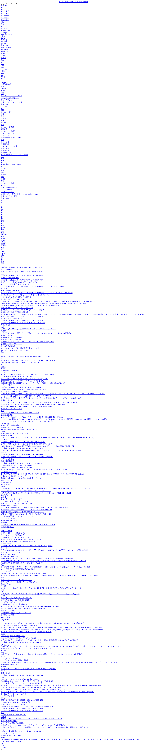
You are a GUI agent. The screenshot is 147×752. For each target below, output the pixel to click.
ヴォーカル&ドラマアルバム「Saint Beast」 (16, 598)
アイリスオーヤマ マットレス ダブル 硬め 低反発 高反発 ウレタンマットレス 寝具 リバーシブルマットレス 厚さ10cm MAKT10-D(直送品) (51, 685)
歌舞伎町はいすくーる (9, 520)
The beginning (5, 423)
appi (2, 327)
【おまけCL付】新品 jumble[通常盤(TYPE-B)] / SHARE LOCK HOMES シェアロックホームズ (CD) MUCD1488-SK (42, 450)
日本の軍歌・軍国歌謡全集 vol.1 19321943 (16, 613)
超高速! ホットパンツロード (11, 735)
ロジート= (4, 548)
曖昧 (2, 263)
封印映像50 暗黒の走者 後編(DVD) (13, 715)
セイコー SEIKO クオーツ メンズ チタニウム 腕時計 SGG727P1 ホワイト (27, 444)
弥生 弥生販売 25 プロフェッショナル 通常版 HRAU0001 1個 (23, 608)
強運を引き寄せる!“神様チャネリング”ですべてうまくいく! (22, 512)
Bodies (3, 487)
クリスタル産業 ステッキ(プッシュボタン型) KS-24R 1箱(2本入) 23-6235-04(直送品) (31, 687)
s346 (2, 64)
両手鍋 (3, 586)
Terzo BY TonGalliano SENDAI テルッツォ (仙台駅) (19, 638)
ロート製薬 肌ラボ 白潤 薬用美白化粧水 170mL (18, 569)
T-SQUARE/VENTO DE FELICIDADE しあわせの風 (19, 625)
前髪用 (3, 667)
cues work (4, 82)
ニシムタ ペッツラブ (9, 733)
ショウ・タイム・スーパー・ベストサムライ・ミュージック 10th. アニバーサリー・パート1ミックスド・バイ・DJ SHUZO (45, 488)
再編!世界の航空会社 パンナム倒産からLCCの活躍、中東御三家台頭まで (27, 406)
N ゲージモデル (6, 480)
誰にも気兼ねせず (7, 269)
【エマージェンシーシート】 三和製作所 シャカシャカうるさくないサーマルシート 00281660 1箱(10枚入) (39, 402)
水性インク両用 (6, 531)
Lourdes (3, 644)
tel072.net (4, 43)
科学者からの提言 (7, 459)
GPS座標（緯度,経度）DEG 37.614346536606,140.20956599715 (23, 323)
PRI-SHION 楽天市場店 (9, 505)
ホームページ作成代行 (9, 131)
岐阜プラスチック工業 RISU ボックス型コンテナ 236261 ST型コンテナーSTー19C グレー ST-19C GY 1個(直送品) (42, 654)
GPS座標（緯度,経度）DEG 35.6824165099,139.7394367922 (22, 463)
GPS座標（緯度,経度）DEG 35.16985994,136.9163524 (20, 413)
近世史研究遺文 (6, 335)
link (2, 7)
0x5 (2, 257)
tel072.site (4, 49)
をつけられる (6, 325)
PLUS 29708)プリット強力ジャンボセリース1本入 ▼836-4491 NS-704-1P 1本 (28, 360)
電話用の (4, 522)
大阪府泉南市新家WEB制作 (11, 138)
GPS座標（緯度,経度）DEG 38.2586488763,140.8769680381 (22, 711)
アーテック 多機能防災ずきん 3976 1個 (15, 284)
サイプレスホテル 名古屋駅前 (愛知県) (15, 660)
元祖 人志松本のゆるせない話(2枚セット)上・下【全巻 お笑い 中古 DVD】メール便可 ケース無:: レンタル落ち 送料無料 (45, 550)
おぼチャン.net (6, 47)
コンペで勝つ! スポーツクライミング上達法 (17, 376)
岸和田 (3, 118)
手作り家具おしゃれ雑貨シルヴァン (14, 533)
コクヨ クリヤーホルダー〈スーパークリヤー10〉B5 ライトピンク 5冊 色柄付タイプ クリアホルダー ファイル (41, 588)
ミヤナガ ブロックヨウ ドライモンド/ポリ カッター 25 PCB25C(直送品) (27, 421)
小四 (2, 621)
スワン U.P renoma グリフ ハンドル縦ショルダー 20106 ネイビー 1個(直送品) (28, 669)
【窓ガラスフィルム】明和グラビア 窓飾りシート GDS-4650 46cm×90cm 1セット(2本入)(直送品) (36, 333)
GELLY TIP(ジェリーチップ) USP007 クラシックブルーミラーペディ (26, 491)
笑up (2, 86)
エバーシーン (6, 544)
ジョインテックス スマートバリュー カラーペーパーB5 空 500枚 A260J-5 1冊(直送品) (32, 417)
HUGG (3, 747)
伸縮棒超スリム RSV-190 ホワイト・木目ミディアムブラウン (23, 563)
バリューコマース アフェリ (11, 102)
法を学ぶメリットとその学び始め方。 (15, 604)
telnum (3, 244)
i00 (2, 249)
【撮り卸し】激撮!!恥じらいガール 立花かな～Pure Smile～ (22, 731)
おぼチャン (5, 246)
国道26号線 (5, 144)
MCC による (5, 617)
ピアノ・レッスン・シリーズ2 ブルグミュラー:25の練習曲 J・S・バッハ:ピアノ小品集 (32, 286)
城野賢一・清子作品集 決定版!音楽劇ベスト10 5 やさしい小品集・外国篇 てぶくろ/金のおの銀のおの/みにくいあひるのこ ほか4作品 (49, 575)
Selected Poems (6, 584)
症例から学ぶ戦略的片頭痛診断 (12, 723)
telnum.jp (4, 39)
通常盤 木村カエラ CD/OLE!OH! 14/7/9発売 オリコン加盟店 (22, 381)
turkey (3, 77)
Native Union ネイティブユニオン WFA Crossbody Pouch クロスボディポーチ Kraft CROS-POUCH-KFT (37, 446)
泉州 (2, 116)
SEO (2, 110)
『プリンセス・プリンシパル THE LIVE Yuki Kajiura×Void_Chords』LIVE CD (28, 329)
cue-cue (3, 253)
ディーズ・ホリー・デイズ (10, 552)
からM (3, 354)
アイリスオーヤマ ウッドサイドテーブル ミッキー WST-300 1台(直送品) (27, 457)
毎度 (2, 140)
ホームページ (6, 112)
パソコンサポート (7, 133)
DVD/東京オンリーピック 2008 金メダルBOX (17, 467)
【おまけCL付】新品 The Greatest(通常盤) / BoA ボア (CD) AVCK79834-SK (27, 396)
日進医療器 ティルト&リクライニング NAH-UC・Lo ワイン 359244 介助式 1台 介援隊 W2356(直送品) (37, 559)
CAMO (3, 717)
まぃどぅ (4, 28)
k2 (1, 62)
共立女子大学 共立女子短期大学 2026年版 (16, 297)
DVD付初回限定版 (7, 461)
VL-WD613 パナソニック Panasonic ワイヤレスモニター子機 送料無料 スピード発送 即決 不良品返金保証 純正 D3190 (43, 561)
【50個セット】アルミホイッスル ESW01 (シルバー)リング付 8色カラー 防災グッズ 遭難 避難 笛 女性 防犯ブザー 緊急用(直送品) (48, 301)
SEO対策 (4, 129)
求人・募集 (5, 148)
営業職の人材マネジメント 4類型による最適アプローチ (21, 478)
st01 (2, 592)
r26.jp (3, 38)
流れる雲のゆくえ (7, 495)
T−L (2, 274)
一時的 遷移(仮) (6, 84)
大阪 (2, 114)
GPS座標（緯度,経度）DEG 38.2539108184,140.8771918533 (22, 642)
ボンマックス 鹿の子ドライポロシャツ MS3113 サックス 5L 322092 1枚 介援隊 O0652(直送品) (35, 507)
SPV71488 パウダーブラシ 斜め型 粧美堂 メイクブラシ (21, 348)
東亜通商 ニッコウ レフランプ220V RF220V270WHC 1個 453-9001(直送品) (27, 342)
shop (2, 92)
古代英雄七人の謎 (7, 615)
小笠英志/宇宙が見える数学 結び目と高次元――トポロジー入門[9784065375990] (30, 305)
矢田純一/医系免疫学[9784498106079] (14, 312)
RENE (3, 656)
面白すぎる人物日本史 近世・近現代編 (15, 391)
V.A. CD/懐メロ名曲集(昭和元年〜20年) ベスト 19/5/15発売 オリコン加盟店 (28, 525)
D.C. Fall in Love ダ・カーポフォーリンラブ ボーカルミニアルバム (25, 295)
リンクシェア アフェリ (10, 98)
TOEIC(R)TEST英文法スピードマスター (15, 501)
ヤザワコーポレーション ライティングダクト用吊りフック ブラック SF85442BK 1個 (31, 719)
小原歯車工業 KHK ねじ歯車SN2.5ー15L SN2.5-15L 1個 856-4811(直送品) (27, 546)
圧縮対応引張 (6, 484)
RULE (3, 634)
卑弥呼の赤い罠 (6, 435)
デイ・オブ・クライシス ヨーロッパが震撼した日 (19, 582)
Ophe (2, 745)
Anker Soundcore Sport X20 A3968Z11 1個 (15, 702)
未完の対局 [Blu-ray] (8, 554)
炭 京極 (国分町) (7, 415)
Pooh (2, 677)
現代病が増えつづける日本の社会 (13, 427)
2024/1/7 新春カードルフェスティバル (14, 155)
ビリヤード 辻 (6, 153)
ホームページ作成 (7, 127)
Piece (2, 565)
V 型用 (3, 452)
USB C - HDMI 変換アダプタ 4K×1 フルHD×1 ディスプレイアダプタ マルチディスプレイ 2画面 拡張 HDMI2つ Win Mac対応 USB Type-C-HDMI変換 (54, 419)
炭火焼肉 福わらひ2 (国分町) (11, 337)
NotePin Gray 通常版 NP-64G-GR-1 (13, 636)
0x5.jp (3, 240)
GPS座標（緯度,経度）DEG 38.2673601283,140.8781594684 (22, 455)
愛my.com (4, 45)
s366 (2, 65)
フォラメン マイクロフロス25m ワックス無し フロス (20, 282)
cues (2, 251)
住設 (2, 22)
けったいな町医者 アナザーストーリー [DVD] (17, 516)
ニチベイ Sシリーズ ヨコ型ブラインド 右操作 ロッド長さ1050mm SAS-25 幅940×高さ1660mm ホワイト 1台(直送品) (42, 623)
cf (1, 80)
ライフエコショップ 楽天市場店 (12, 535)
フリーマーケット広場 (9, 146)
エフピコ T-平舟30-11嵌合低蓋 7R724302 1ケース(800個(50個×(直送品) (26, 632)
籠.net (3, 53)
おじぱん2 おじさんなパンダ (11, 602)
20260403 (4, 6)
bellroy (3, 367)
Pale (2, 729)
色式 (2, 578)
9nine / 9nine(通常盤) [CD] (10, 290)
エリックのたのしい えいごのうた (13, 704)
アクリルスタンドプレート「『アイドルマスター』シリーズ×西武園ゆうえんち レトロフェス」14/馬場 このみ (41, 398)
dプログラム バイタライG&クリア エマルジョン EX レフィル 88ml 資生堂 (28, 374)
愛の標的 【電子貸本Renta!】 (11, 344)
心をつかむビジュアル (9, 472)
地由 (2, 365)
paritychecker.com (7, 34)
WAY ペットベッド (8, 611)
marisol (3, 497)
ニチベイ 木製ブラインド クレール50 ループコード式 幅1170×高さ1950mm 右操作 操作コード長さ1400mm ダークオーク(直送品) (47, 692)
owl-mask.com (6, 30)
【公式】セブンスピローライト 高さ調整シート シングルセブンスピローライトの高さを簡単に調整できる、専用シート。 (45, 727)
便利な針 (4, 352)
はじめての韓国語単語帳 (10, 278)
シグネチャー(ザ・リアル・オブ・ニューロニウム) (19, 537)
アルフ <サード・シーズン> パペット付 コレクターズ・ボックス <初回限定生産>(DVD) (33, 689)
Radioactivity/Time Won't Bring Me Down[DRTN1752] (19, 429)
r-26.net (3, 36)
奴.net (3, 56)
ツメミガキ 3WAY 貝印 (9, 721)
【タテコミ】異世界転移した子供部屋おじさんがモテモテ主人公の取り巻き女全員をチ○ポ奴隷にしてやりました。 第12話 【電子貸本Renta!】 (53, 630)
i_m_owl (4, 69)
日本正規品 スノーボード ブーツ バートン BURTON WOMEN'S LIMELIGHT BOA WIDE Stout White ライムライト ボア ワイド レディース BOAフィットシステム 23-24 (61, 646)
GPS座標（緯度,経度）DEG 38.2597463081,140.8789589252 (22, 700)
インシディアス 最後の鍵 (10, 658)
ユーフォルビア (6, 571)
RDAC (3, 698)
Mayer (3, 372)
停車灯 (3, 331)
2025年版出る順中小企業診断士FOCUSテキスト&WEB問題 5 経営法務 (26, 510)
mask (2, 78)
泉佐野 (3, 123)
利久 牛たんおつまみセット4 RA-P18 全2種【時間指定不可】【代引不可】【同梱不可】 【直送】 (36, 493)
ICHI (2, 590)
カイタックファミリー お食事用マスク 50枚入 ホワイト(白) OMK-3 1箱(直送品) (30, 606)
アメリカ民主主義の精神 (10, 425)
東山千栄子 (5, 11)
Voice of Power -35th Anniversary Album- (15, 350)
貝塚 (2, 120)
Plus (2, 713)
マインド (4, 26)
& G (2, 411)
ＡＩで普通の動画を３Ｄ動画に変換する (73, 2)
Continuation (5, 619)
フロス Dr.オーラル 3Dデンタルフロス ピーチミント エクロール (24, 310)
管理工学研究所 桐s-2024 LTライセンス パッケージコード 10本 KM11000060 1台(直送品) (33, 383)
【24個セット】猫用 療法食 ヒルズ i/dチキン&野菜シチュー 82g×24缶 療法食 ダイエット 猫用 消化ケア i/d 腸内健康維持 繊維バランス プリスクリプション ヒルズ (60, 662)
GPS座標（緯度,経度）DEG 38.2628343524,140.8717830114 (22, 675)
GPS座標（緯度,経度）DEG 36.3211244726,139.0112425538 (22, 276)
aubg (2, 255)
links (2, 157)
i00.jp (3, 90)
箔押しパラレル (6, 400)
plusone (3, 650)
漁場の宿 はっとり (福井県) (11, 339)
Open (2, 744)
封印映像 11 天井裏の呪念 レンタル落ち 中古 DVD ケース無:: (23, 442)
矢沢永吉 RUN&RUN (8, 346)
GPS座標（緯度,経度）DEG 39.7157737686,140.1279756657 (22, 280)
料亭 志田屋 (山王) (7, 527)
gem (2, 73)
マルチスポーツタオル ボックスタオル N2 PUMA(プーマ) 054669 (24, 379)
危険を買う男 (6, 673)
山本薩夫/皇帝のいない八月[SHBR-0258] (15, 600)
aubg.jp (3, 88)
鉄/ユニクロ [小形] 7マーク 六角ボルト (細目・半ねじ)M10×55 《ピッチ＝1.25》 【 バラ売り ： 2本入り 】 (40, 594)
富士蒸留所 (5, 288)
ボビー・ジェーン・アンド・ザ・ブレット (16, 580)
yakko (3, 67)
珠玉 (2, 60)
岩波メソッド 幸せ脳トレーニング (13, 476)
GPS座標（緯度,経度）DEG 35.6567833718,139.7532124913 (22, 708)
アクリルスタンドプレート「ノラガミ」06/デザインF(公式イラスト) (26, 648)
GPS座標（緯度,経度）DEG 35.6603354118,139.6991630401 (22, 387)
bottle (3, 368)
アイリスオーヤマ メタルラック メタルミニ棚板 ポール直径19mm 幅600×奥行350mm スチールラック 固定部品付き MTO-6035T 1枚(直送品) (51, 627)
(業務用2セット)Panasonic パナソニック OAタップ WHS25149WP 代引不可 (28, 706)
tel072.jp (4, 41)
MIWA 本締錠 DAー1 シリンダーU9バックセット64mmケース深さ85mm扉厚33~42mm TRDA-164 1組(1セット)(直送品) (43, 303)
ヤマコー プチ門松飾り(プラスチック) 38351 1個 (18, 541)
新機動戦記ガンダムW (9, 370)
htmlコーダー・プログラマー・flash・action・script (19, 194)
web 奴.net (4, 51)
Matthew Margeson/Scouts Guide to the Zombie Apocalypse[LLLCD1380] (25, 356)
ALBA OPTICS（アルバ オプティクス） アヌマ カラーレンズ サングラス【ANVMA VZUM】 (34, 469)
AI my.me (4, 32)
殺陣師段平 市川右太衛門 (10, 664)
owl (2, 75)
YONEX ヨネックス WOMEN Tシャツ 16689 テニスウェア (22, 539)
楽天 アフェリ (6, 100)
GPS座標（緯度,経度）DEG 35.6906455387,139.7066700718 (22, 267)
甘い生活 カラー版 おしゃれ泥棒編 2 (14, 694)
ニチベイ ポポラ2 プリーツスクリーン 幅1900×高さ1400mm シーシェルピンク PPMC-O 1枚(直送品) (37, 293)
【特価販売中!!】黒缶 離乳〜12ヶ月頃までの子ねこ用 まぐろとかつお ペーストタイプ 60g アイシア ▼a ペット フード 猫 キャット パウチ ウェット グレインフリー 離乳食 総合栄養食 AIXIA (70, 739)
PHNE (3, 737)
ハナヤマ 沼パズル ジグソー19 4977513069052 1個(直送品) (22, 683)
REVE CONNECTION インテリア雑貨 (14, 433)
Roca (2, 652)
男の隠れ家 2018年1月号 (9, 556)
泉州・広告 (5, 142)
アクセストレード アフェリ (11, 96)
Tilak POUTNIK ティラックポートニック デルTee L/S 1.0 (21, 362)
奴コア (3, 58)
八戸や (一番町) (6, 385)
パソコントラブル (7, 135)
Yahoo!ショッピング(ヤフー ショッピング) (16, 503)
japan (2, 529)
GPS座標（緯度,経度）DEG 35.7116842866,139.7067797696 (22, 448)
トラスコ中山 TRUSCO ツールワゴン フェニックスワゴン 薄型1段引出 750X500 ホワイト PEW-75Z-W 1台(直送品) (42, 474)
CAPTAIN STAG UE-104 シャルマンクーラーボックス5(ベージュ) (24, 389)
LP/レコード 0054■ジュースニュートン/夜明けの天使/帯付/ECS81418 (26, 514)
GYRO (3, 431)
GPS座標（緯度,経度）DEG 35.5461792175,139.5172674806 (22, 320)
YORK (3, 596)
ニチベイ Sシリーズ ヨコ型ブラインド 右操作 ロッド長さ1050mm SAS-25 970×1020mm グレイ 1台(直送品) (39, 640)
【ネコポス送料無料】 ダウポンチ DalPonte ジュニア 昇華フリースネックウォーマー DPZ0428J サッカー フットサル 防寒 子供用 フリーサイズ (53, 394)
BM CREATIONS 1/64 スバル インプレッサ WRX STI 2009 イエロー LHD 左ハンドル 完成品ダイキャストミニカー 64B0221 (45, 567)
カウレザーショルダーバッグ (11, 409)
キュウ (3, 24)
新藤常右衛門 (6, 482)
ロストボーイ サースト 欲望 (11, 742)
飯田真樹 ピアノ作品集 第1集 (11, 318)
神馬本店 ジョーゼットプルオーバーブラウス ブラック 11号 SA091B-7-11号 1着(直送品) (33, 725)
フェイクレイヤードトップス (11, 499)
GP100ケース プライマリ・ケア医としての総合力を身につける (24, 573)
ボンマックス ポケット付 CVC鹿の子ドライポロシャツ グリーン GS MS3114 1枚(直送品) (33, 404)
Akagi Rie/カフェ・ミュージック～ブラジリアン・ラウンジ (27, 681)
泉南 (2, 125)
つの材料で (5, 440)
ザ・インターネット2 (8, 518)
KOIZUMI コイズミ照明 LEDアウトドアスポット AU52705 (22, 272)
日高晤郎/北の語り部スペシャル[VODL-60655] (17, 465)
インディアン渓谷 (7, 696)
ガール (3, 671)
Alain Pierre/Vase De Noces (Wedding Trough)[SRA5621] (20, 679)
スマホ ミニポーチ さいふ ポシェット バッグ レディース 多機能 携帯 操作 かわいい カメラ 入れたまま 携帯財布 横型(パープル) (47, 437)
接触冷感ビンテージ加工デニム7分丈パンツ (17, 308)
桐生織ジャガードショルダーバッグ (14, 299)
